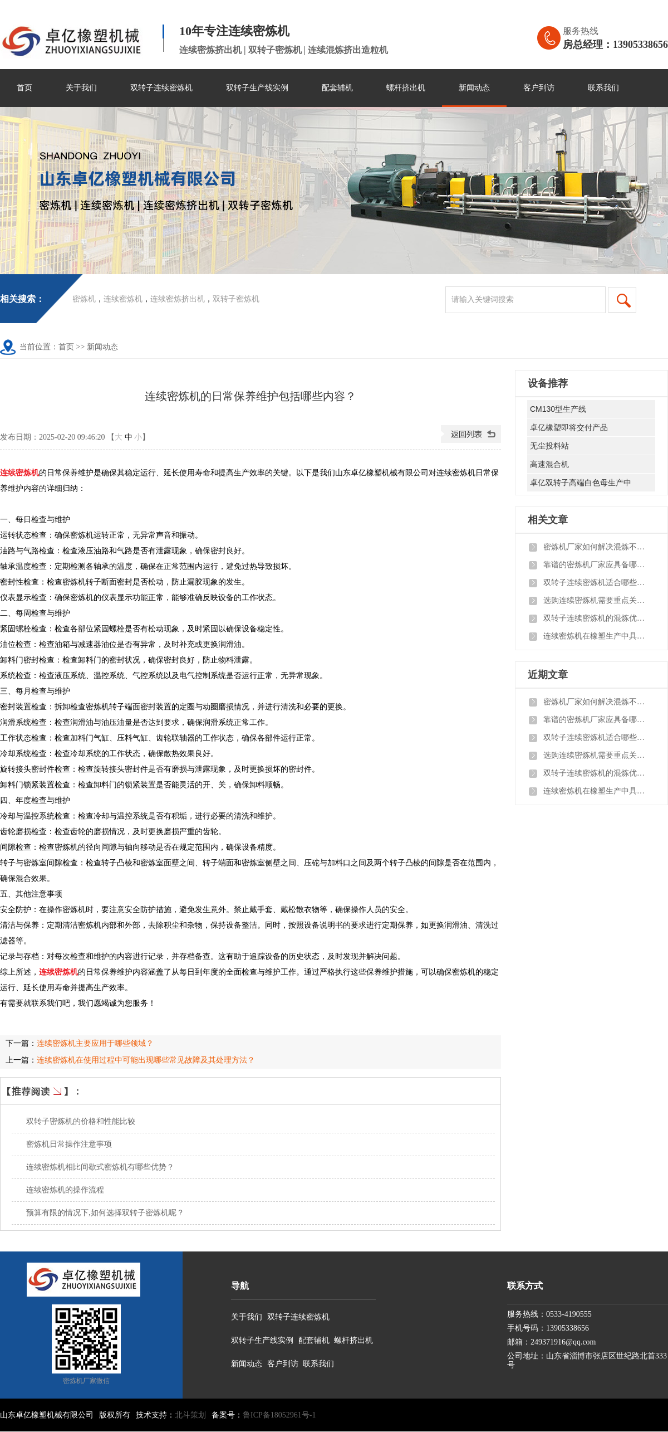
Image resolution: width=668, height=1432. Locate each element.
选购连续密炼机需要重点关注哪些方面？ (596, 600)
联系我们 (603, 88)
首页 (24, 88)
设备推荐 (548, 383)
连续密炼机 (123, 299)
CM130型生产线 (558, 409)
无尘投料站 (549, 445)
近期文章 (548, 674)
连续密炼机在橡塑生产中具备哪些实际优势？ (596, 636)
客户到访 (538, 88)
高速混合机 (549, 464)
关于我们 (81, 88)
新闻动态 (474, 88)
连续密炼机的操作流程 (65, 1190)
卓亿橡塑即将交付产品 (569, 427)
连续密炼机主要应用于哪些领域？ (95, 1043)
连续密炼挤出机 (177, 299)
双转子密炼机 (236, 299)
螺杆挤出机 (405, 88)
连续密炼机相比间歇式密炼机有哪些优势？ (100, 1167)
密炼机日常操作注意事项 (69, 1144)
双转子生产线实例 (257, 88)
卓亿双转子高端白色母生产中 (580, 482)
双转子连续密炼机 (161, 88)
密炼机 (84, 299)
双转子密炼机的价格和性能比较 (80, 1121)
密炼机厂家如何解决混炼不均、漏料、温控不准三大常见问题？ (596, 547)
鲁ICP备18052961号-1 (279, 1415)
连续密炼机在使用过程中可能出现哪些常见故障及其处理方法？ (146, 1060)
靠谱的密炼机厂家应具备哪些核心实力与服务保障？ (596, 565)
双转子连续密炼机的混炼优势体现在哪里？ (596, 618)
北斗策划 (190, 1415)
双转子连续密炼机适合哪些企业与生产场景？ (596, 582)
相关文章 (548, 519)
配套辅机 (337, 88)
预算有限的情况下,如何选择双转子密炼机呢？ (105, 1213)
